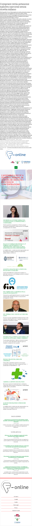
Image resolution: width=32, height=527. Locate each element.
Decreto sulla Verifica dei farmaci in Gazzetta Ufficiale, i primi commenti (15, 337)
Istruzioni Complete (18, 16)
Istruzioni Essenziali (10, 139)
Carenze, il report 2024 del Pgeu (13, 382)
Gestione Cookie (16, 510)
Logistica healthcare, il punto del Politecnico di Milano (15, 269)
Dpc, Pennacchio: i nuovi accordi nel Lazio (15, 315)
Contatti (16, 499)
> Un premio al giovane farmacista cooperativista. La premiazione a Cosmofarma (16, 457)
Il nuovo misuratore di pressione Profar (14, 403)
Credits (16, 502)
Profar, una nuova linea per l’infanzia (12, 360)
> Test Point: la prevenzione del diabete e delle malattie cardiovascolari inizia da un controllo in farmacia (16, 420)
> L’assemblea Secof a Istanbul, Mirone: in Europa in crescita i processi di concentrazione (16, 446)
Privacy (16, 507)
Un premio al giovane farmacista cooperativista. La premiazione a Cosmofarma (14, 221)
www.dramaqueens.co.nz (25, 107)
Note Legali (16, 505)
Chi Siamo (16, 496)
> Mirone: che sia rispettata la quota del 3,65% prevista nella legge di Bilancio (16, 436)
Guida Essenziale (11, 144)
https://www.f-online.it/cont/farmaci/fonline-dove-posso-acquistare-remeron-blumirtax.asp (14, 146)
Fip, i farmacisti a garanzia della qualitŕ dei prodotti (14, 292)
